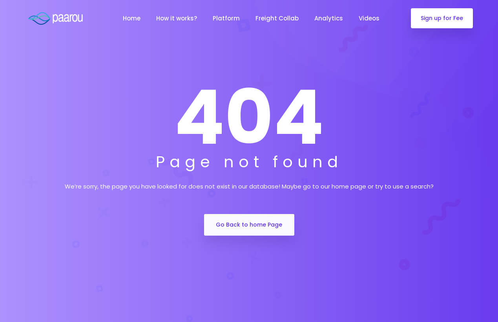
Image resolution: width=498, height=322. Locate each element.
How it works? (176, 18)
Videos (369, 18)
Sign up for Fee (442, 18)
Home (131, 18)
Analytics (328, 18)
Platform (226, 18)
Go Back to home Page (249, 225)
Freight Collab (277, 18)
